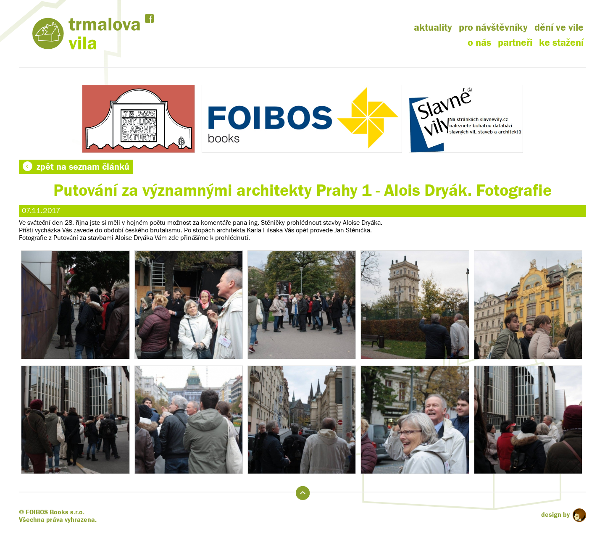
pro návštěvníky (493, 27)
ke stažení (561, 42)
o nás (479, 42)
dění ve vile (559, 27)
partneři (515, 42)
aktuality (433, 27)
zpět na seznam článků (76, 166)
